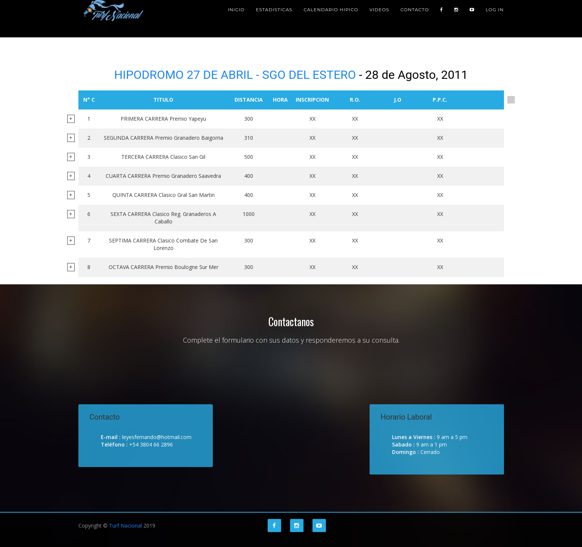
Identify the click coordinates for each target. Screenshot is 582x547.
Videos (379, 18)
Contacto (415, 18)
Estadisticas (274, 18)
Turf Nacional (125, 525)
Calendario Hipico (331, 18)
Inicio (236, 18)
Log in (495, 18)
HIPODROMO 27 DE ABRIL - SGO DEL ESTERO (235, 75)
